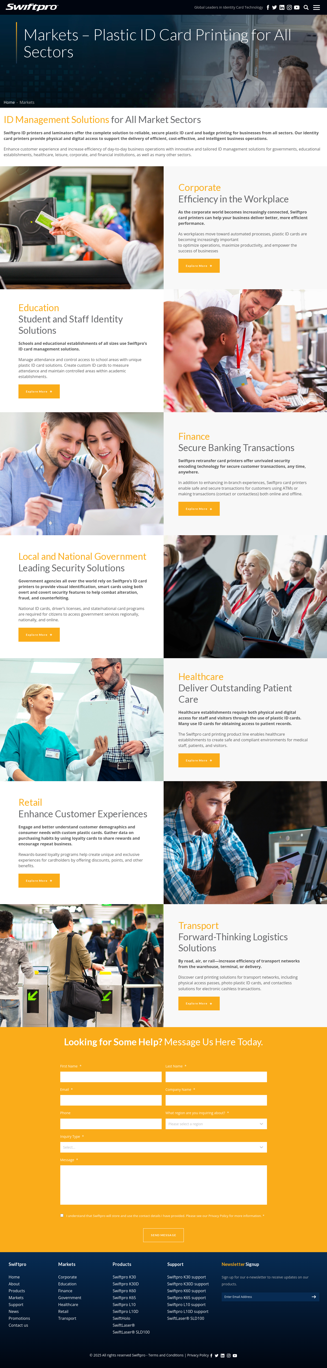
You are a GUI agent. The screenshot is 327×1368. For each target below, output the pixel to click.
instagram (229, 1355)
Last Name (176, 1066)
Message (69, 1160)
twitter (274, 7)
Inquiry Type (72, 1136)
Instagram (289, 7)
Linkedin (282, 7)
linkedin (222, 1355)
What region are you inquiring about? (197, 1113)
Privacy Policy (218, 1216)
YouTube (296, 7)
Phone (65, 1113)
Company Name (180, 1089)
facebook (268, 7)
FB (211, 1355)
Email (66, 1089)
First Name (71, 1066)
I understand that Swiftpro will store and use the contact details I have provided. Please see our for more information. (165, 1216)
